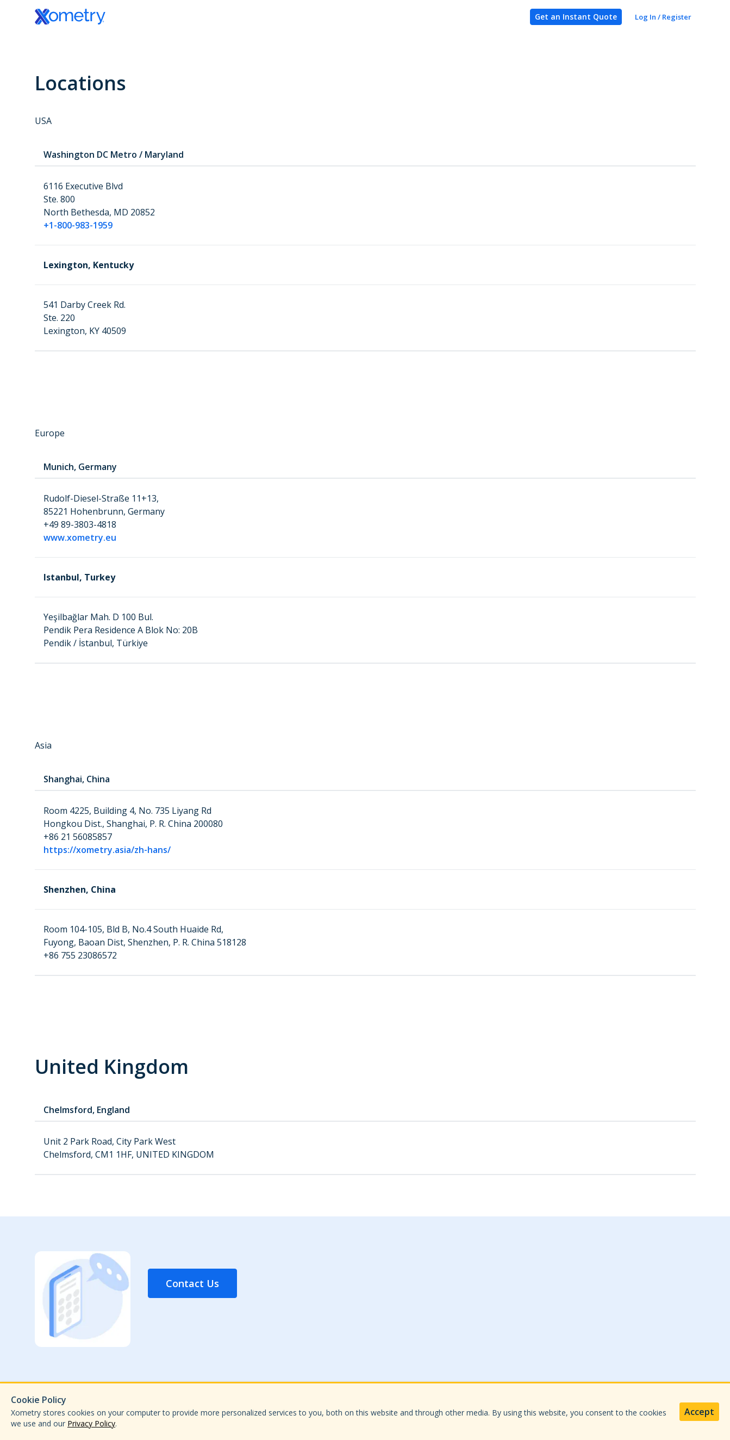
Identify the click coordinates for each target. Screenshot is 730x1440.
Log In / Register (663, 17)
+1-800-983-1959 (78, 225)
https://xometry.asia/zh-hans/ (107, 850)
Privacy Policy (91, 1423)
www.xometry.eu (79, 537)
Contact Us (192, 1283)
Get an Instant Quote (576, 16)
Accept (699, 1412)
